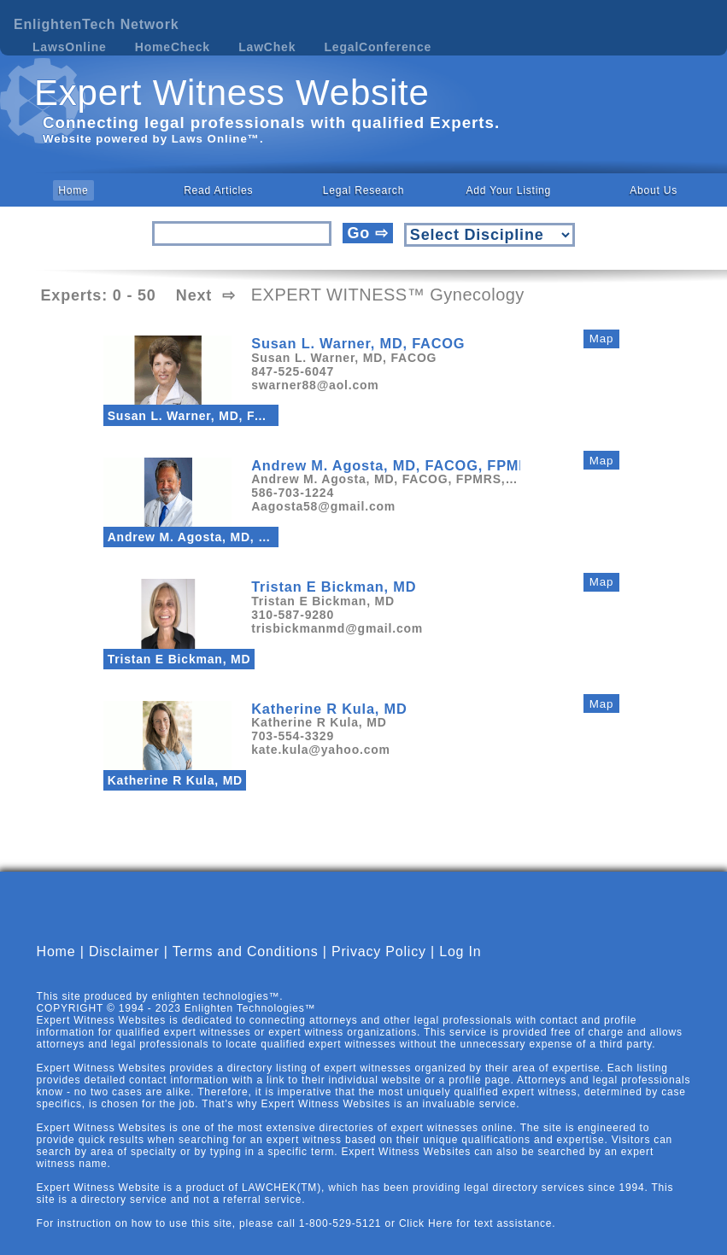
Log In (460, 966)
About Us (653, 190)
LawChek (267, 47)
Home (73, 190)
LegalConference (378, 47)
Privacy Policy (378, 966)
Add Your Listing (509, 190)
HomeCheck (172, 47)
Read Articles (218, 190)
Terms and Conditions (246, 966)
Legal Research (363, 190)
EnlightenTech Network (96, 24)
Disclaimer (124, 966)
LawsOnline (69, 47)
